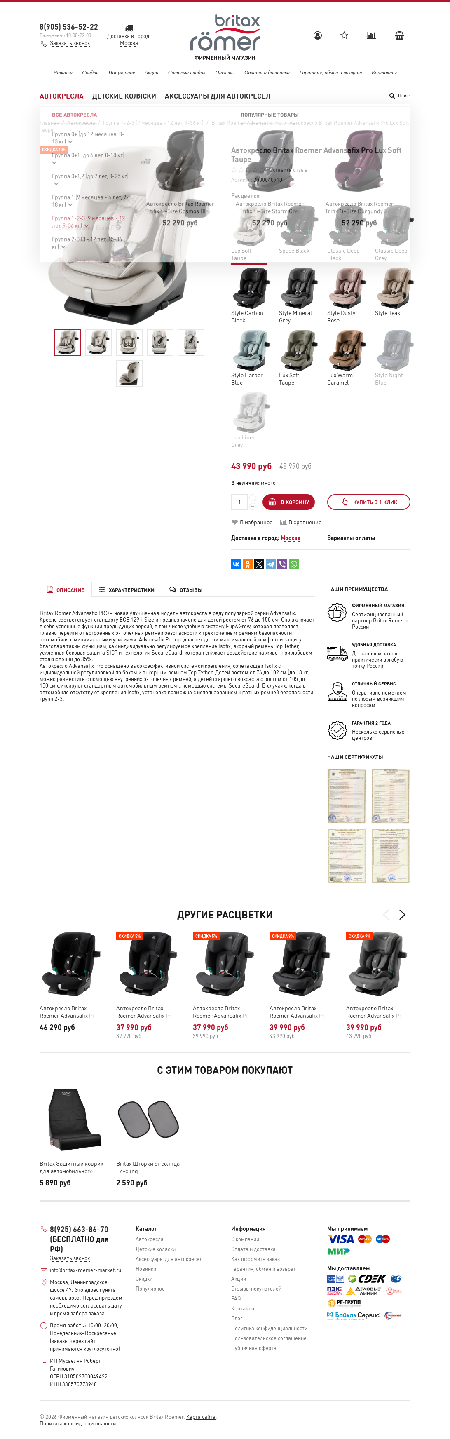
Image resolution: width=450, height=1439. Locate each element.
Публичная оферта (254, 1347)
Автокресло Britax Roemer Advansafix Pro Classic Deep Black (145, 1011)
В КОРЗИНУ (288, 501)
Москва (290, 537)
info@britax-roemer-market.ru (85, 1269)
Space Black (294, 250)
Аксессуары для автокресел (217, 95)
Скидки (90, 72)
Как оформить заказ (255, 1258)
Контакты (384, 72)
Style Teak (387, 312)
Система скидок (187, 72)
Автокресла (62, 95)
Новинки (63, 72)
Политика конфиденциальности (269, 1327)
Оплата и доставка (267, 72)
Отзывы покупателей (256, 1288)
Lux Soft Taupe (289, 378)
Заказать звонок (70, 42)
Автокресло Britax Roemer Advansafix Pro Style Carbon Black (299, 1011)
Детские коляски (124, 95)
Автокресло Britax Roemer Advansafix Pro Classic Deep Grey (222, 1011)
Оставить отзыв (288, 169)
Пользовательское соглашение (269, 1337)
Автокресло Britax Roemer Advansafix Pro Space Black (69, 1011)
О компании (245, 1238)
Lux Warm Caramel (340, 378)
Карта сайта (201, 1416)
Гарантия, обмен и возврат (330, 72)
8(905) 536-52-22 (69, 26)
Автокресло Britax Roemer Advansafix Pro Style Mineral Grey (375, 1011)
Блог (237, 1318)
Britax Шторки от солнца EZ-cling (148, 1167)
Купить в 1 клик (368, 501)
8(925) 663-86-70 (79, 1229)
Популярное (121, 72)
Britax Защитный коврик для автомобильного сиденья (71, 1167)
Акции (152, 72)
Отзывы (224, 72)
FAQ (236, 1298)
